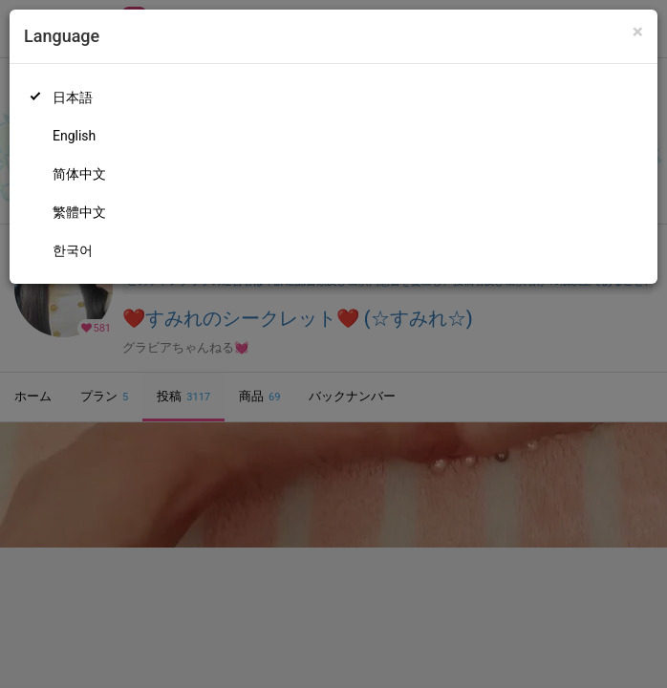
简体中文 (79, 174)
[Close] (638, 32)
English (74, 135)
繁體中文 (79, 212)
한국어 (73, 250)
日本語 (73, 97)
